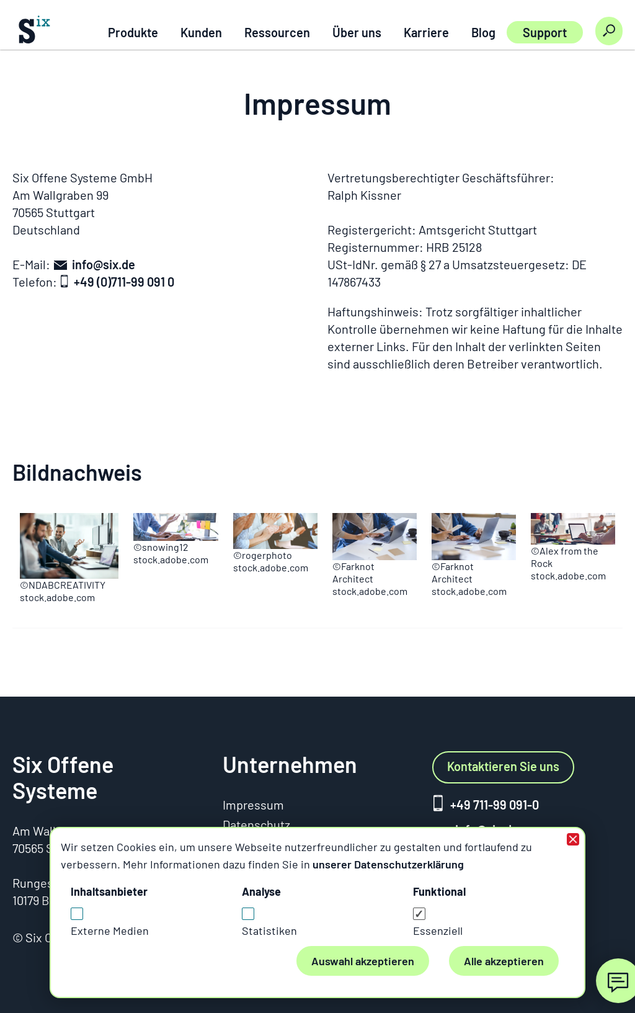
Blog (483, 32)
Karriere (426, 32)
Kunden (201, 32)
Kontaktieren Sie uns (503, 766)
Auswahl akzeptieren (362, 961)
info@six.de (103, 264)
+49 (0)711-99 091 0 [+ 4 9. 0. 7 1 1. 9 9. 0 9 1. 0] (124, 281)
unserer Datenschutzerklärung (388, 864)
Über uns (356, 32)
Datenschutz (256, 824)
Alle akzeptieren (504, 961)
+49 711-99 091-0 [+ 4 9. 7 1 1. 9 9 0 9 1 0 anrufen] (494, 804)
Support (545, 32)
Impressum (253, 804)
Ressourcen (277, 32)
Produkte (133, 32)
